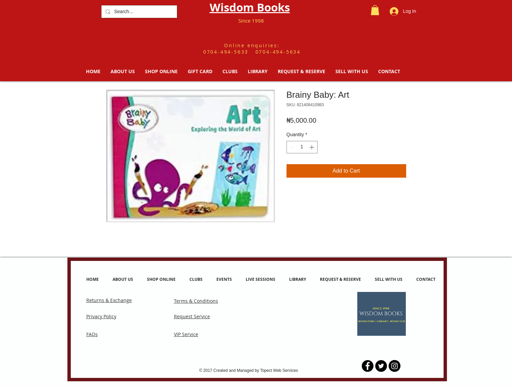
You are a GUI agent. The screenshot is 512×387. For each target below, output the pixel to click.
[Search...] (138, 11)
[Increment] (312, 147)
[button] (375, 10)
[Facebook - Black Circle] (367, 366)
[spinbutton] (302, 147)
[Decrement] (292, 147)
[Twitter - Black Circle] (381, 366)
